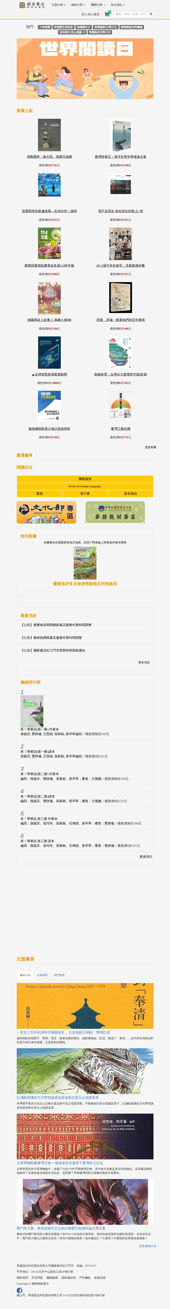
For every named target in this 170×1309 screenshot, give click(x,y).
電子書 (85, 493)
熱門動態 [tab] (59, 975)
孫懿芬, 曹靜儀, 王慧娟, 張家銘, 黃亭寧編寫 (51, 734)
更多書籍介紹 (147, 1246)
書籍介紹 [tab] (25, 975)
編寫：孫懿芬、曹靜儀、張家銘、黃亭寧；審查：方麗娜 (61, 779)
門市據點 (85, 1277)
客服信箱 (100, 1277)
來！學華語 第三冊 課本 (38, 841)
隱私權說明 (69, 1277)
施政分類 (78, 4)
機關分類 (98, 4)
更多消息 (144, 662)
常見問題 (37, 1277)
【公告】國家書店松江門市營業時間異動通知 (53, 650)
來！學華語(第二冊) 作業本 (40, 774)
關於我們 (22, 1277)
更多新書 (150, 447)
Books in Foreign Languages (85, 486)
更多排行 (146, 857)
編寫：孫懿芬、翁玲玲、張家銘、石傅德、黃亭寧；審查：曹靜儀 (67, 823)
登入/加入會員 (90, 14)
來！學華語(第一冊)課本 (38, 752)
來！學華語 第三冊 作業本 (39, 819)
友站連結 (118, 4)
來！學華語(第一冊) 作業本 (40, 729)
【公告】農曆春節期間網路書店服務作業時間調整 (56, 625)
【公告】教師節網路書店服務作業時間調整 (51, 638)
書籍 (39, 493)
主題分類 (59, 4)
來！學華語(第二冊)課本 (38, 796)
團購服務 (85, 479)
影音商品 (130, 493)
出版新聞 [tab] (42, 975)
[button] (27, 70)
